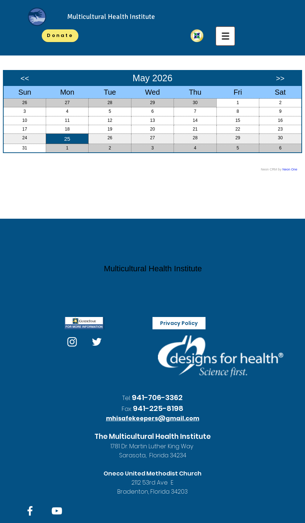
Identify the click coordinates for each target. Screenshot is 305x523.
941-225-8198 (158, 408)
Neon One (289, 169)
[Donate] (60, 35)
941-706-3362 (157, 397)
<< (25, 78)
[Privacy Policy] (179, 323)
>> (280, 78)
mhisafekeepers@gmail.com (152, 418)
